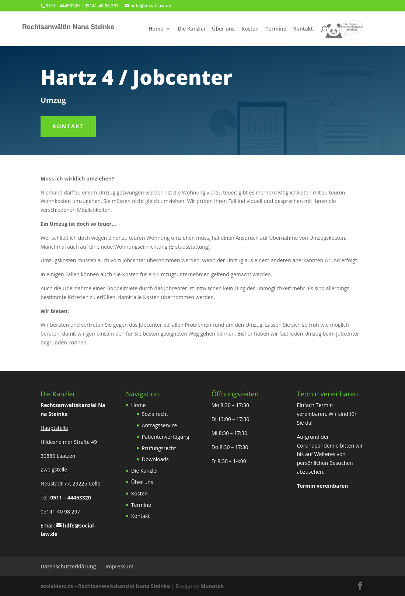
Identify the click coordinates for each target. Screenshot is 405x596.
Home (156, 29)
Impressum (119, 566)
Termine (276, 29)
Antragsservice (159, 425)
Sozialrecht (155, 413)
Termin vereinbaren (322, 485)
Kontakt (303, 29)
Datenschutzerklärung (68, 566)
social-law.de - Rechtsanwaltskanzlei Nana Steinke (106, 585)
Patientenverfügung (165, 436)
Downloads (155, 459)
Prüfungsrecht (159, 448)
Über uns (223, 29)
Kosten (250, 29)
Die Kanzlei (191, 29)
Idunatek (212, 585)
